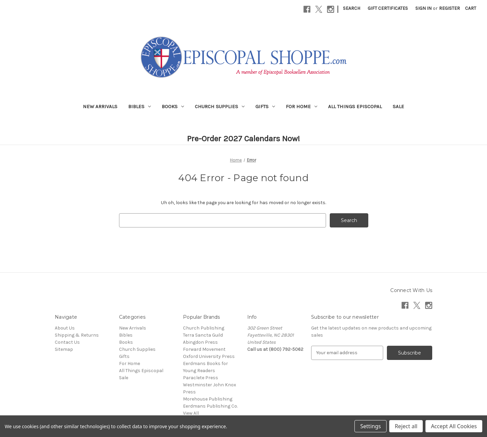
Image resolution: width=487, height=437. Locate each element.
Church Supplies (220, 106)
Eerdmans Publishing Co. (210, 406)
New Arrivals (100, 106)
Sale (398, 106)
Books (173, 106)
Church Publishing (203, 328)
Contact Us (67, 342)
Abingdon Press (200, 342)
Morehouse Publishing (207, 399)
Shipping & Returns (77, 335)
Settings (370, 426)
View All (191, 413)
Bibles (139, 106)
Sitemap (64, 349)
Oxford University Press (209, 356)
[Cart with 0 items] (470, 8)
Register (449, 8)
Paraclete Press (200, 378)
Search (351, 8)
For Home (301, 106)
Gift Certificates (388, 8)
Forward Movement (204, 349)
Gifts (265, 106)
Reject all (406, 426)
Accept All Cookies (454, 426)
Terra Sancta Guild (203, 335)
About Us (65, 328)
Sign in (423, 8)
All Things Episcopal (355, 106)
